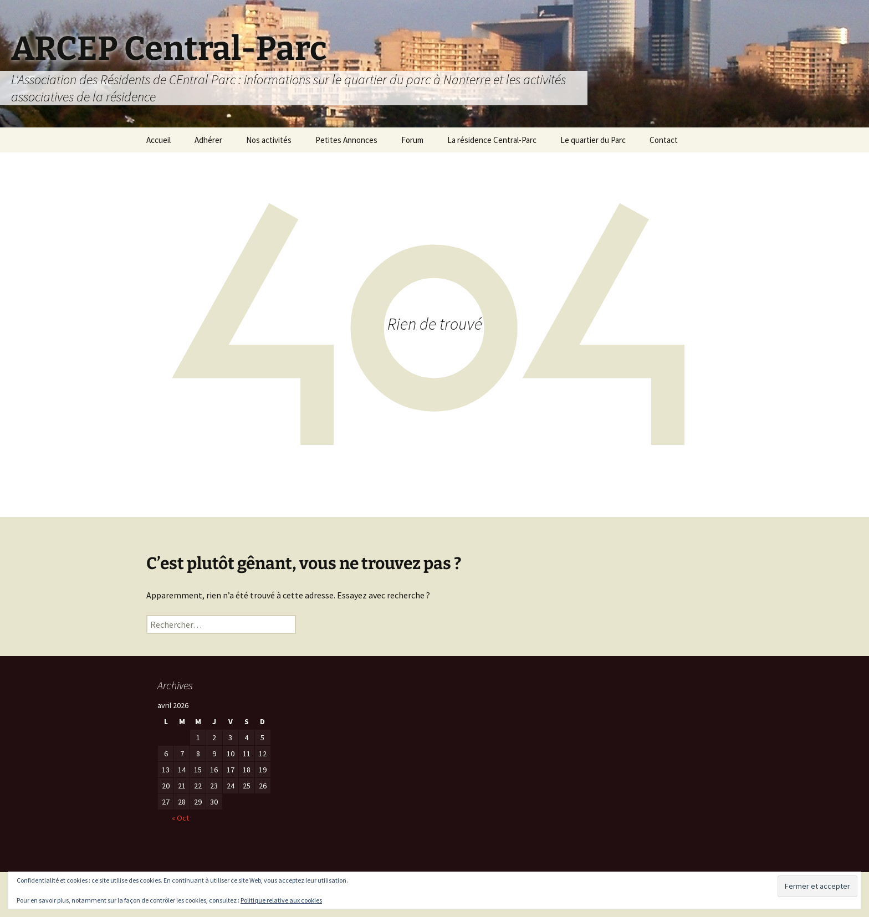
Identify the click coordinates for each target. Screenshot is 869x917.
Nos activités (269, 140)
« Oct (180, 818)
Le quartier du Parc (593, 140)
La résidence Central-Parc (491, 140)
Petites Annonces (346, 140)
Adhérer (208, 140)
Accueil (158, 140)
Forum (412, 140)
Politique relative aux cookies (281, 900)
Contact (664, 140)
